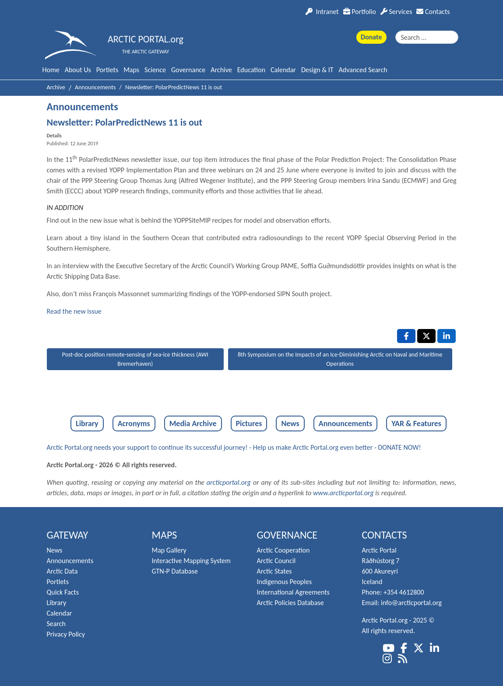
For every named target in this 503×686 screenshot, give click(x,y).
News (290, 423)
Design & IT (317, 70)
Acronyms (134, 423)
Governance (188, 70)
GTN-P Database (175, 571)
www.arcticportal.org (343, 493)
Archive (221, 70)
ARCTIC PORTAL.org (145, 39)
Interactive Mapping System (191, 560)
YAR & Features (416, 423)
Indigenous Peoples (284, 582)
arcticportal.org (229, 482)
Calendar (283, 70)
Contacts (433, 11)
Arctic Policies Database (290, 602)
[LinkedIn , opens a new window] (446, 336)
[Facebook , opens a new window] (406, 336)
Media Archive (193, 423)
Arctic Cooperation (283, 550)
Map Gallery (169, 550)
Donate (371, 37)
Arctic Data (62, 571)
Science (155, 70)
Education (251, 70)
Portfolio (359, 11)
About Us (78, 70)
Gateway (67, 534)
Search (56, 624)
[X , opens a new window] (426, 336)
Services (396, 11)
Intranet (322, 11)
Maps (131, 70)
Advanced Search (363, 70)
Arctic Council (276, 560)
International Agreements (293, 592)
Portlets (107, 70)
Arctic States (274, 571)
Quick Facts (63, 592)
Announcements (345, 423)
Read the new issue (74, 311)
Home (51, 70)
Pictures (249, 423)
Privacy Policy (66, 634)
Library (87, 423)
